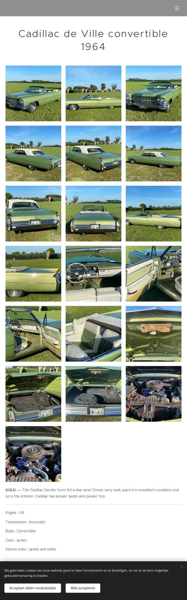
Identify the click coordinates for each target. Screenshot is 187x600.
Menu (177, 8)
